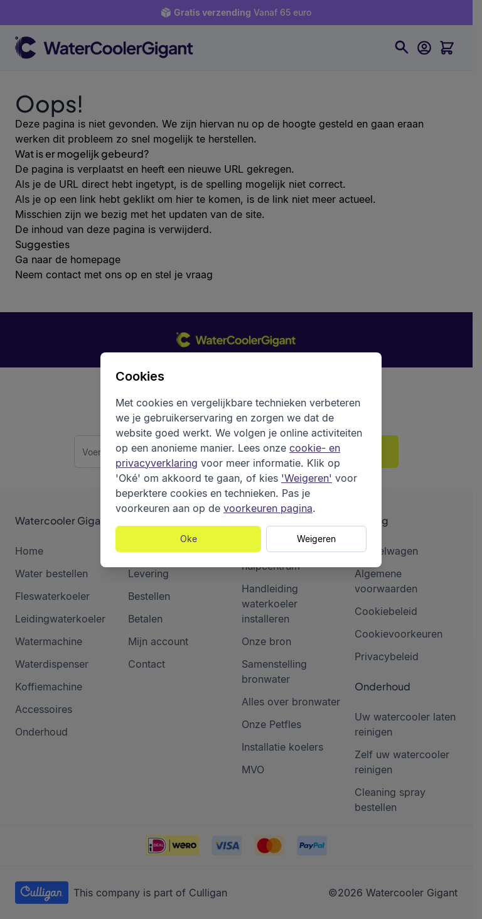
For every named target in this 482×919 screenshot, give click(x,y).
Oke (188, 538)
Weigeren (316, 538)
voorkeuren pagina (268, 508)
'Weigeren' (306, 478)
